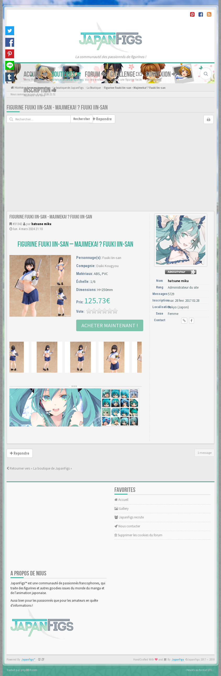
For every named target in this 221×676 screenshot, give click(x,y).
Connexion (161, 74)
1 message (204, 453)
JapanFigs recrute (129, 517)
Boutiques (66, 74)
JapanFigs (178, 659)
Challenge (126, 74)
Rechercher (81, 119)
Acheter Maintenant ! (109, 325)
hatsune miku (41, 224)
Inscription (40, 90)
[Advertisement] (110, 171)
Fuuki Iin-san (111, 257)
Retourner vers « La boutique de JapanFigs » (39, 468)
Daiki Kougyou (107, 265)
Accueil (35, 74)
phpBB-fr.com (29, 670)
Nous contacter (127, 526)
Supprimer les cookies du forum (138, 535)
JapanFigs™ (28, 659)
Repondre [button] (102, 119)
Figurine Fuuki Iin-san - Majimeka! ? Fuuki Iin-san (57, 107)
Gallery (121, 508)
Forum (95, 74)
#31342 (17, 224)
